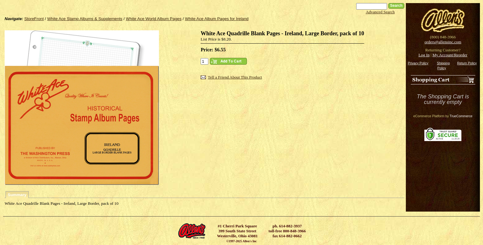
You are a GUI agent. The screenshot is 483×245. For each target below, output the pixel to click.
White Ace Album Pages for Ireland (216, 18)
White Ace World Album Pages (154, 18)
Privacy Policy (418, 63)
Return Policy (467, 63)
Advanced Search (380, 12)
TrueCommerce (461, 116)
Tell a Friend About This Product (235, 77)
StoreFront (34, 18)
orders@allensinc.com (442, 42)
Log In (424, 55)
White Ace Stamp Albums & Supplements (85, 18)
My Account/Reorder (449, 55)
